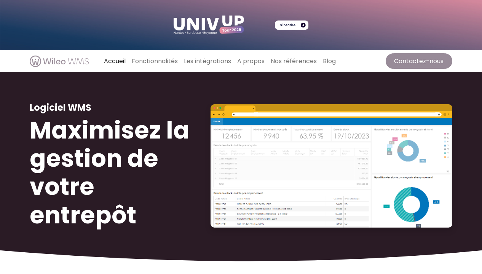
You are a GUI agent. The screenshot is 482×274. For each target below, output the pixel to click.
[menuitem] (115, 61)
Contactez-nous (419, 61)
